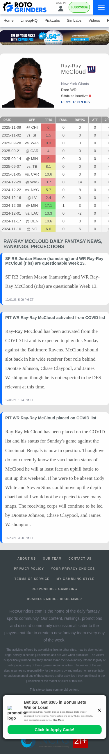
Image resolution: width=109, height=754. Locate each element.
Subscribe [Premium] (79, 7)
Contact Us (80, 558)
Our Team (52, 558)
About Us (26, 558)
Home (8, 20)
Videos (94, 20)
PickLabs (52, 20)
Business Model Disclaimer (54, 599)
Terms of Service (32, 578)
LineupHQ (29, 20)
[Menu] (101, 7)
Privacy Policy (29, 568)
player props (75, 102)
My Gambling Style (75, 578)
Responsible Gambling (54, 589)
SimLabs (74, 20)
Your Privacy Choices (73, 568)
